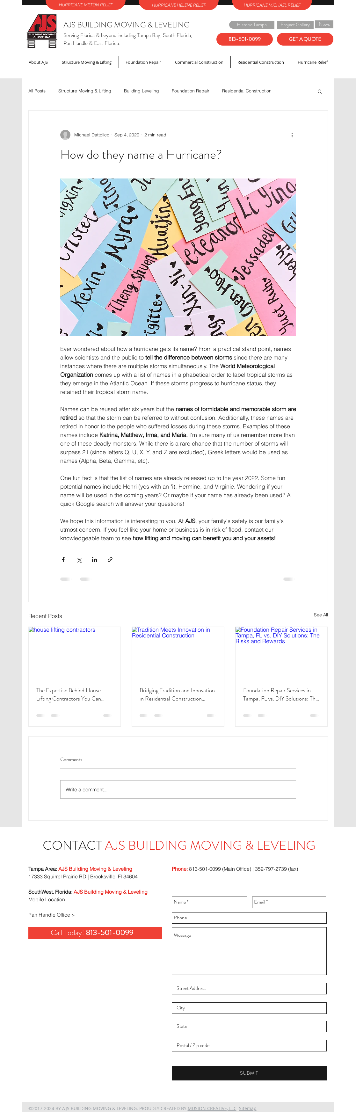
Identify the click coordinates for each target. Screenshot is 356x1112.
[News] (324, 24)
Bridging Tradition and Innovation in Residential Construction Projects (177, 694)
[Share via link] (110, 559)
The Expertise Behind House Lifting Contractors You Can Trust (68, 694)
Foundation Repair (190, 91)
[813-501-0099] (244, 39)
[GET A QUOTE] (305, 39)
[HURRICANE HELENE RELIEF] (179, 5)
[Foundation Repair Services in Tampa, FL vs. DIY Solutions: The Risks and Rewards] (282, 653)
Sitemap (248, 1108)
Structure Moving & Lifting (84, 91)
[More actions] (292, 135)
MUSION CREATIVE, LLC (212, 1108)
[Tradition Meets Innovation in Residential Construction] (178, 653)
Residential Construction (247, 91)
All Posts (37, 91)
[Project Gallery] (295, 25)
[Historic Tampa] (251, 25)
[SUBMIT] (249, 1073)
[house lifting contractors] (75, 653)
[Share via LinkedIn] (94, 559)
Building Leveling (141, 91)
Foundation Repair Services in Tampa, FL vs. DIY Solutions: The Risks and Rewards (280, 694)
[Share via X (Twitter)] (79, 559)
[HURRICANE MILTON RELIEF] (86, 5)
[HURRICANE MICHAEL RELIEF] (272, 5)
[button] (320, 91)
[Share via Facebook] (63, 559)
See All (321, 615)
